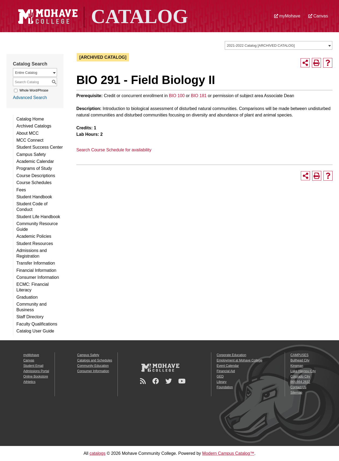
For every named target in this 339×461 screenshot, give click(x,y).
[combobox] (278, 45)
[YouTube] (182, 381)
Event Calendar (228, 366)
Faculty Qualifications (36, 324)
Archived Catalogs (33, 126)
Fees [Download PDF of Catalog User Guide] (21, 190)
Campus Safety (31, 154)
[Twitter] (169, 381)
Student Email (33, 366)
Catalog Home (30, 119)
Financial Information (36, 270)
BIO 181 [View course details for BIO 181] (199, 95)
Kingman (296, 366)
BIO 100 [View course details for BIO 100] (177, 95)
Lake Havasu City (303, 371)
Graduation (27, 297)
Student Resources (34, 243)
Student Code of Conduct (32, 207)
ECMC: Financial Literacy (32, 287)
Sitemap (296, 392)
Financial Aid (226, 371)
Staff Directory (30, 316)
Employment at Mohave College (239, 360)
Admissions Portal (36, 371)
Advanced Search (30, 97)
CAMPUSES (299, 355)
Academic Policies (33, 236)
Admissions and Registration (31, 253)
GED (220, 376)
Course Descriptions (35, 175)
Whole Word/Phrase (33, 90)
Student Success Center (39, 147)
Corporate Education (231, 355)
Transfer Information (35, 263)
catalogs (98, 453)
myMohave (287, 16)
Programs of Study (34, 168)
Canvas (318, 16)
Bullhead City (299, 360)
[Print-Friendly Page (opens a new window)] (316, 63)
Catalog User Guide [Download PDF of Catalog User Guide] (35, 331)
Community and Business (31, 307)
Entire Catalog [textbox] (26, 73)
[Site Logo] (101, 15)
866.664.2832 (300, 382)
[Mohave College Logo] (160, 367)
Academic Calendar (35, 161)
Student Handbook (34, 197)
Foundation (225, 387)
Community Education (93, 366)
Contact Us (298, 387)
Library (222, 382)
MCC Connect (29, 140)
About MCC (27, 133)
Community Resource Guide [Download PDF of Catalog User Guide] (37, 226)
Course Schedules (34, 182)
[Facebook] (156, 381)
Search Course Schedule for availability (113, 150)
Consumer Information (37, 277)
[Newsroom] (143, 381)
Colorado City (300, 376)
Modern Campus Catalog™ (228, 453)
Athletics (29, 382)
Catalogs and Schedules (94, 360)
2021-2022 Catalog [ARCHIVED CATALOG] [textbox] (261, 45)
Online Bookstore (35, 376)
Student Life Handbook (38, 216)
